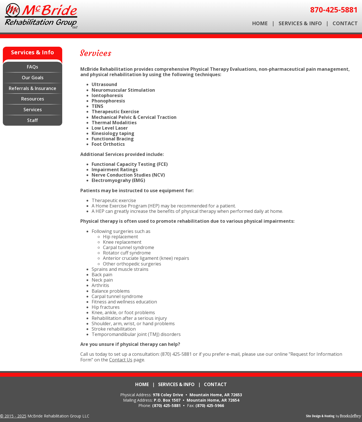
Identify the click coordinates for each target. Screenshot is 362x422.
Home (260, 23)
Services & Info (300, 23)
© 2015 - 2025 (13, 416)
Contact (345, 23)
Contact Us (120, 360)
